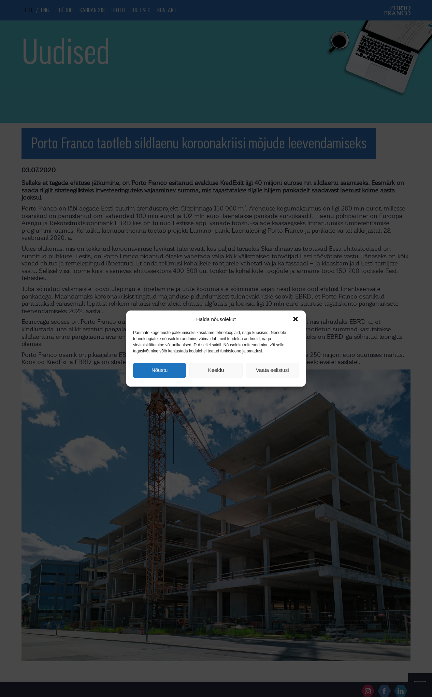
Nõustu (160, 370)
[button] (295, 319)
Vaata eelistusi (272, 370)
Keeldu (216, 370)
